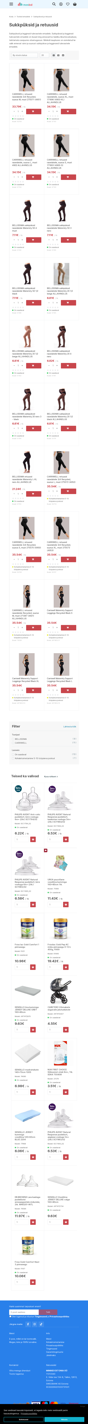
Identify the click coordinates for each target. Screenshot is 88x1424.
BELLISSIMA (21, 739)
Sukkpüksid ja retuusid (42, 17)
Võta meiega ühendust (20, 1370)
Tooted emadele (23, 17)
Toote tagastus (16, 1374)
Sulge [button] (82, 1406)
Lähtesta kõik (69, 726)
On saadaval (20, 754)
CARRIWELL (21, 743)
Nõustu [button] (64, 1420)
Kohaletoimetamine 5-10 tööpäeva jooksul (35, 758)
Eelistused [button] (23, 1420)
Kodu (11, 17)
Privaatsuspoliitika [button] (29, 1413)
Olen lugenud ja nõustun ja (40, 1316)
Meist (48, 1339)
